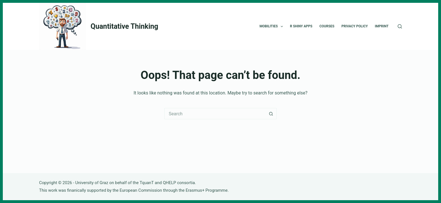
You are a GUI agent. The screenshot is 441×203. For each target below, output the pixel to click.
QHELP (169, 182)
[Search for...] (215, 113)
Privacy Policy (354, 26)
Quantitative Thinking (124, 26)
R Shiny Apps (301, 26)
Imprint (382, 26)
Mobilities (272, 26)
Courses (327, 26)
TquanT (147, 182)
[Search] (400, 26)
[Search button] (271, 113)
